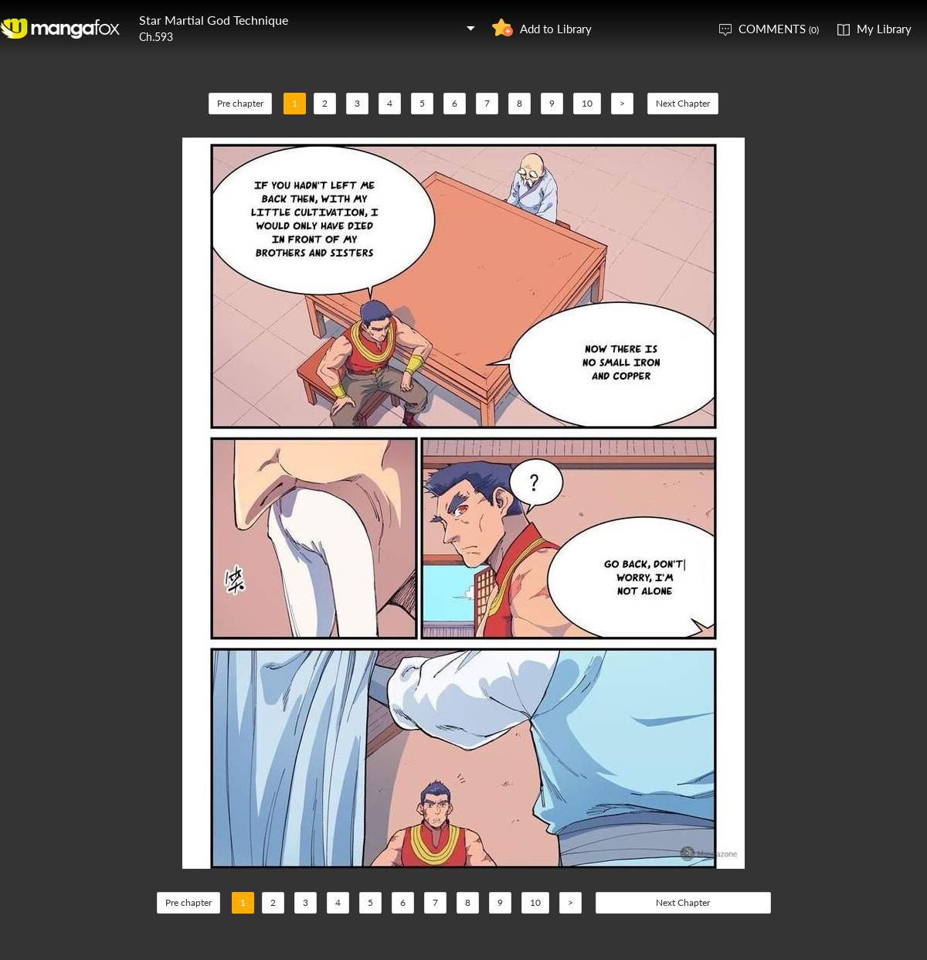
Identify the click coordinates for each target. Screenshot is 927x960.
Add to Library (556, 29)
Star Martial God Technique (213, 19)
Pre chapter (240, 103)
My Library (884, 29)
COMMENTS (779, 29)
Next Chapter (683, 103)
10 (587, 103)
